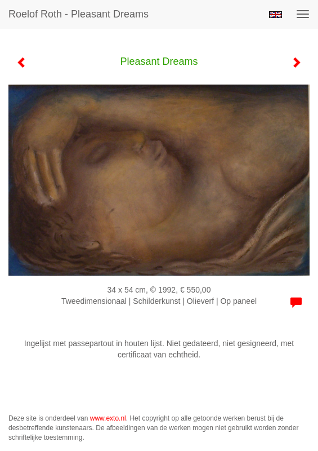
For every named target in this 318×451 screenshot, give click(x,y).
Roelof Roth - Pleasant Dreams (78, 14)
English (275, 14)
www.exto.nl (108, 418)
